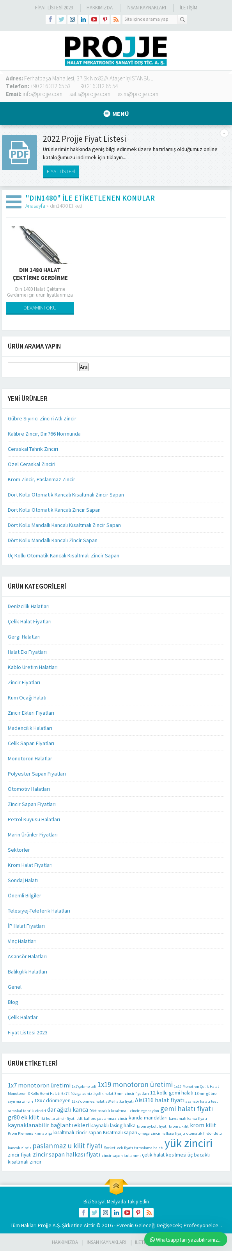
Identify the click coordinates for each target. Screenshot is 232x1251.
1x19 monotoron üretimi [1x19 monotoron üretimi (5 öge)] (135, 1084)
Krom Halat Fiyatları (30, 864)
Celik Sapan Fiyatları (31, 743)
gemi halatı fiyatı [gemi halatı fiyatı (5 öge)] (186, 1108)
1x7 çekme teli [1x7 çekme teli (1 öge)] (84, 1086)
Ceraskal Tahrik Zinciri (33, 448)
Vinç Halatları (22, 941)
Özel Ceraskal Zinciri (31, 464)
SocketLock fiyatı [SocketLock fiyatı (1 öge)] (118, 1147)
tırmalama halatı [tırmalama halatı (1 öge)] (148, 1147)
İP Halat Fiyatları (26, 925)
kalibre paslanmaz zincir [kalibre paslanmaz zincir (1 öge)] (106, 1118)
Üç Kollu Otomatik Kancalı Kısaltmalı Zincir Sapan (63, 555)
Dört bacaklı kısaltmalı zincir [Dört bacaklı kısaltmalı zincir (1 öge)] (114, 1110)
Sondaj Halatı (23, 880)
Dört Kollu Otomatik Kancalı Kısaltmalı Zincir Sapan (66, 494)
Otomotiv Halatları (29, 788)
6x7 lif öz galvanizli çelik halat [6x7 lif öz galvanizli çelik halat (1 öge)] (87, 1093)
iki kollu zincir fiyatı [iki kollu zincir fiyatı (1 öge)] (58, 1118)
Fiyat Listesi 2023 (54, 7)
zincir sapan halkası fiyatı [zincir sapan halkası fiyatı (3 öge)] (66, 1154)
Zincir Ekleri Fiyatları (31, 712)
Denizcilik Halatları (29, 606)
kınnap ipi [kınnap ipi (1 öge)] (43, 1133)
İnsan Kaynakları (146, 7)
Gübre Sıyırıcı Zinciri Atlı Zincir (42, 418)
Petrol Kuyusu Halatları (34, 819)
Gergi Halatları (24, 636)
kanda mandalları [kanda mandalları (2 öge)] (148, 1117)
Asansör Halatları (27, 956)
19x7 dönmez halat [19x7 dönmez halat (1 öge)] (88, 1101)
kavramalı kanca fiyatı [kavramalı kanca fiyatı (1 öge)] (188, 1118)
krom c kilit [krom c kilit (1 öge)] (179, 1126)
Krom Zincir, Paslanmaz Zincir (41, 479)
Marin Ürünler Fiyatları (33, 834)
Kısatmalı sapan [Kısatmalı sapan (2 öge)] (120, 1132)
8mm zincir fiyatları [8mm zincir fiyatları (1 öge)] (132, 1093)
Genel (14, 986)
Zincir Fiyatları (24, 682)
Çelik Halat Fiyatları (29, 621)
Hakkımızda (100, 7)
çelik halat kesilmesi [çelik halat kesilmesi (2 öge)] (164, 1154)
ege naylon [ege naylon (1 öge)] (150, 1110)
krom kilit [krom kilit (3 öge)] (203, 1125)
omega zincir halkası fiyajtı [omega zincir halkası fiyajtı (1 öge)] (161, 1133)
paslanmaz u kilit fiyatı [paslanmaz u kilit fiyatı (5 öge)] (67, 1145)
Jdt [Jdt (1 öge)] (80, 1118)
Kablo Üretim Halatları (33, 667)
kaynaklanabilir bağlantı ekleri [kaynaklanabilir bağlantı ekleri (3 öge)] (48, 1125)
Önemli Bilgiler (24, 895)
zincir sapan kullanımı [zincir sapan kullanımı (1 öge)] (121, 1155)
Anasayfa (35, 205)
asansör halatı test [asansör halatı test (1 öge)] (202, 1101)
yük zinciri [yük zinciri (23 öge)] (189, 1143)
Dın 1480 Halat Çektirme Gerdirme (40, 273)
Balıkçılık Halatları (27, 971)
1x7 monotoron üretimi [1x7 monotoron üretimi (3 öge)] (39, 1085)
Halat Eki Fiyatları (27, 651)
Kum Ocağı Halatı (27, 697)
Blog (13, 1001)
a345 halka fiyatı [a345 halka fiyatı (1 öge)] (120, 1101)
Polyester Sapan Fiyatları (37, 773)
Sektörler (19, 849)
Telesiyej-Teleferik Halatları (39, 910)
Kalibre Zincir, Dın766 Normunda (44, 433)
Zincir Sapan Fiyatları (32, 804)
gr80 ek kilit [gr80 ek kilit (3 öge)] (23, 1117)
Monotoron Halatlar (30, 758)
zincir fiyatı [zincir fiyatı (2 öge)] (20, 1154)
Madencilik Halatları (30, 727)
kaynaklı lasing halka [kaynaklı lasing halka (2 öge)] (113, 1125)
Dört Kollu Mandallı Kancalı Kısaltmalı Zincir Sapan (64, 525)
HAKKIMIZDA (65, 1242)
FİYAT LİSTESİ (61, 171)
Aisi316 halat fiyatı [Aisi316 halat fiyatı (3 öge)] (159, 1100)
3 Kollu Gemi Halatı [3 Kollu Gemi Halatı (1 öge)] (44, 1093)
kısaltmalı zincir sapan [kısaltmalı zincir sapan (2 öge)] (77, 1132)
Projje (44, 1225)
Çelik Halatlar (23, 1017)
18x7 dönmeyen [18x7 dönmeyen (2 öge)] (52, 1100)
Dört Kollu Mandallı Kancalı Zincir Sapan (52, 540)
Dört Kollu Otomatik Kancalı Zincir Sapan (54, 509)
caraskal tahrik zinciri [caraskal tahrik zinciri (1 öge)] (27, 1110)
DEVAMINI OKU (40, 307)
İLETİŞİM (188, 7)
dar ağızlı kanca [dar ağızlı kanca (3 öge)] (67, 1109)
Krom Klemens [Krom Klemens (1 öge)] (20, 1133)
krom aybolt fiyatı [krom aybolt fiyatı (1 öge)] (152, 1126)
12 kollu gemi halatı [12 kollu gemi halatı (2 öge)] (171, 1092)
